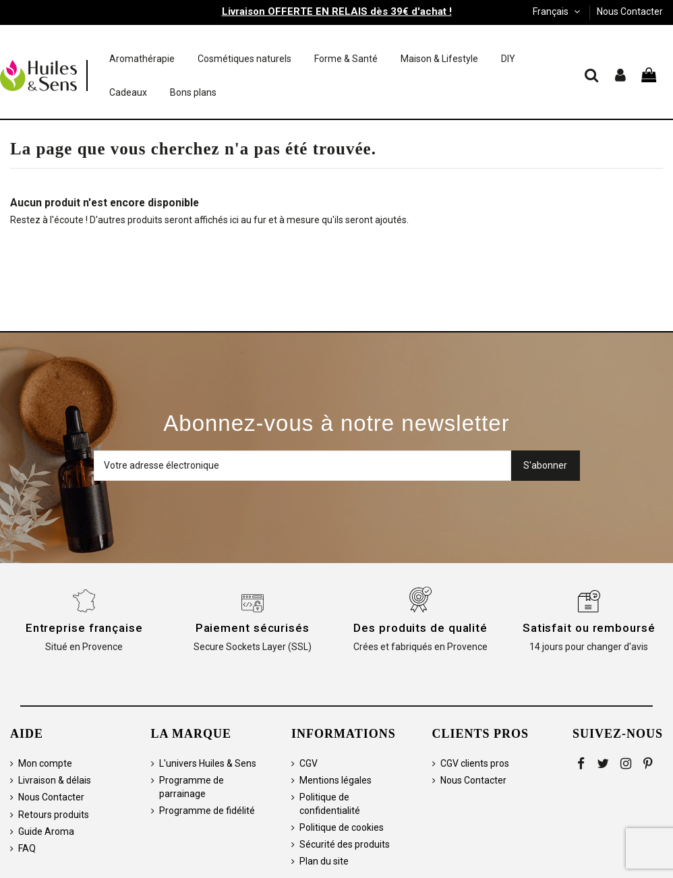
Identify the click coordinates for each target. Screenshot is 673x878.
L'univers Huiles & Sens (207, 763)
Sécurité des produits (344, 844)
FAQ (27, 848)
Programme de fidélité (207, 810)
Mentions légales (335, 780)
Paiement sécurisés (253, 628)
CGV (308, 763)
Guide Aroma (46, 831)
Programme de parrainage (191, 787)
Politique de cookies (341, 827)
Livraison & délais (54, 780)
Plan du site (324, 861)
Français (558, 11)
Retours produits (53, 814)
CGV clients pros (474, 763)
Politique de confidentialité (329, 804)
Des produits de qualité (420, 628)
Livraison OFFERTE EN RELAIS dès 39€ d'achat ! (337, 11)
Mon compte (45, 763)
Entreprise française (84, 628)
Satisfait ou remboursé (589, 628)
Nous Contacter (630, 11)
